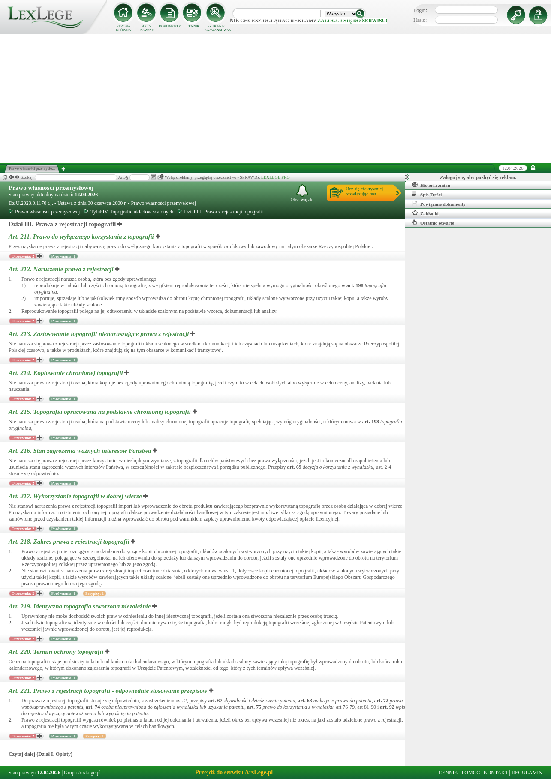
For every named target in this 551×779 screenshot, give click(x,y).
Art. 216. (81, 450)
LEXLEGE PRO (275, 177)
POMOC (471, 773)
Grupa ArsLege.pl (82, 773)
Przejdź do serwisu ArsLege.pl (234, 772)
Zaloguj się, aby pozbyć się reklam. (478, 177)
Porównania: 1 (63, 256)
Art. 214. (66, 372)
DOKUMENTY (170, 26)
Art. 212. (62, 269)
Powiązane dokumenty (439, 204)
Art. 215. (101, 411)
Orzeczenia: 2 (23, 256)
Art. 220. (57, 651)
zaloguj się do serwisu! (352, 21)
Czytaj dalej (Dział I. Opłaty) (40, 754)
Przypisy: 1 (94, 593)
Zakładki (425, 213)
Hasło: (420, 20)
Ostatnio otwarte (433, 222)
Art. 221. (109, 690)
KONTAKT (496, 773)
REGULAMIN (527, 773)
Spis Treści (427, 194)
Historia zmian (431, 185)
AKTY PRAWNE (146, 28)
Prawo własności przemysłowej (51, 187)
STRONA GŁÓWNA (123, 28)
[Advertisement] (275, 99)
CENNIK (193, 26)
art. (354, 285)
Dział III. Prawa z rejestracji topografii (221, 212)
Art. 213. (99, 333)
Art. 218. (70, 541)
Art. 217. (76, 496)
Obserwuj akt (302, 193)
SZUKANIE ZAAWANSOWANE (216, 28)
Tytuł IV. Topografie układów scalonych (128, 212)
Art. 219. (80, 606)
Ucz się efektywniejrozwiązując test (364, 191)
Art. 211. (82, 236)
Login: (420, 10)
